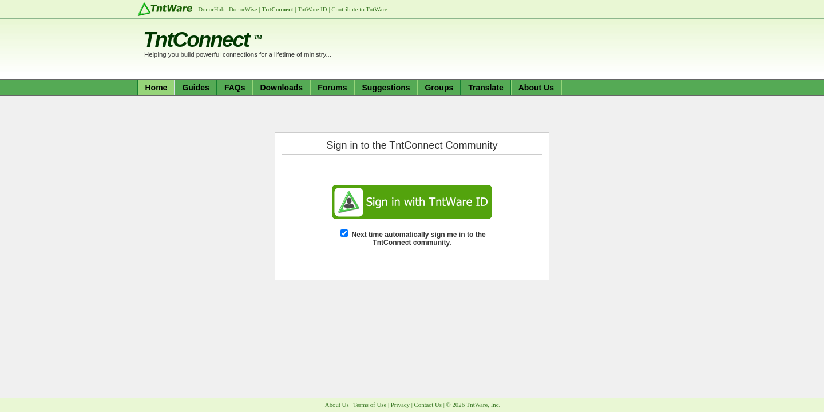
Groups (439, 87)
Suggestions (386, 87)
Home (156, 87)
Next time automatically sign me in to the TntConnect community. (419, 239)
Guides (195, 87)
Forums (332, 87)
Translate (485, 87)
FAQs (234, 87)
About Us (536, 87)
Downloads (281, 87)
